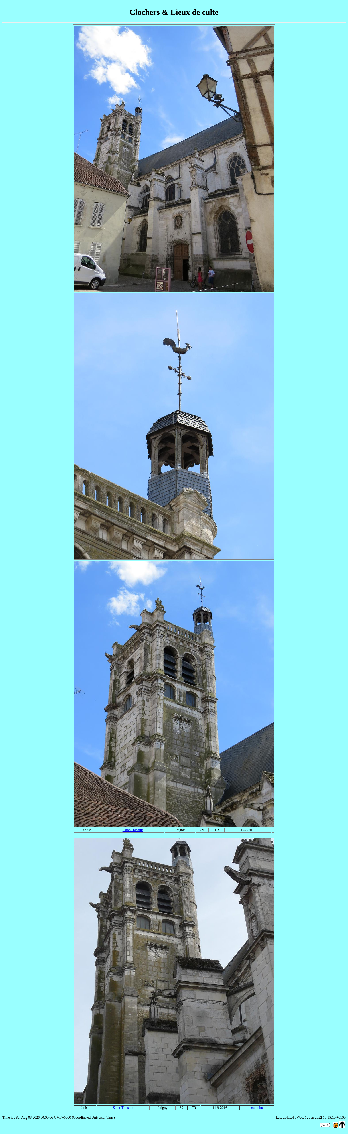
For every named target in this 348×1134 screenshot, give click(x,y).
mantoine (257, 1108)
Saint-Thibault (133, 830)
